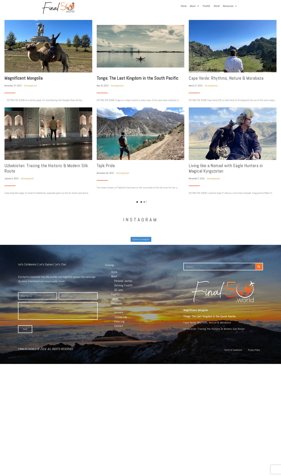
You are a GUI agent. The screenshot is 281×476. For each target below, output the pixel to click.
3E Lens (118, 290)
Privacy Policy (254, 349)
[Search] (259, 266)
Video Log (119, 321)
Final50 (206, 6)
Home (184, 6)
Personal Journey (123, 281)
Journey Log (120, 317)
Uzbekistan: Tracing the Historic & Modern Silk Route (46, 168)
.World (216, 6)
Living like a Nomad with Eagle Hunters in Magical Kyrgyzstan (226, 168)
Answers (118, 312)
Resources (230, 6)
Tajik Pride (106, 165)
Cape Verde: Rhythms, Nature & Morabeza (226, 78)
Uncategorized (30, 85)
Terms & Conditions (233, 349)
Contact (118, 326)
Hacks (117, 308)
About (194, 6)
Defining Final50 (123, 285)
